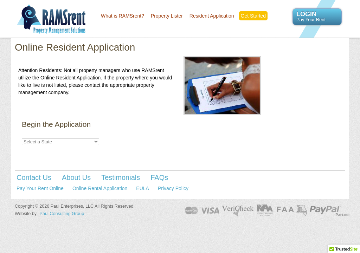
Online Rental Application (99, 188)
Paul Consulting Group (62, 213)
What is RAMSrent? (122, 16)
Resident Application (211, 16)
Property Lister (167, 16)
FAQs (159, 177)
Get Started (253, 16)
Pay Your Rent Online (40, 188)
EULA (142, 188)
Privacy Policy (173, 188)
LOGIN (317, 16)
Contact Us (34, 177)
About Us (76, 177)
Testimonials (120, 177)
